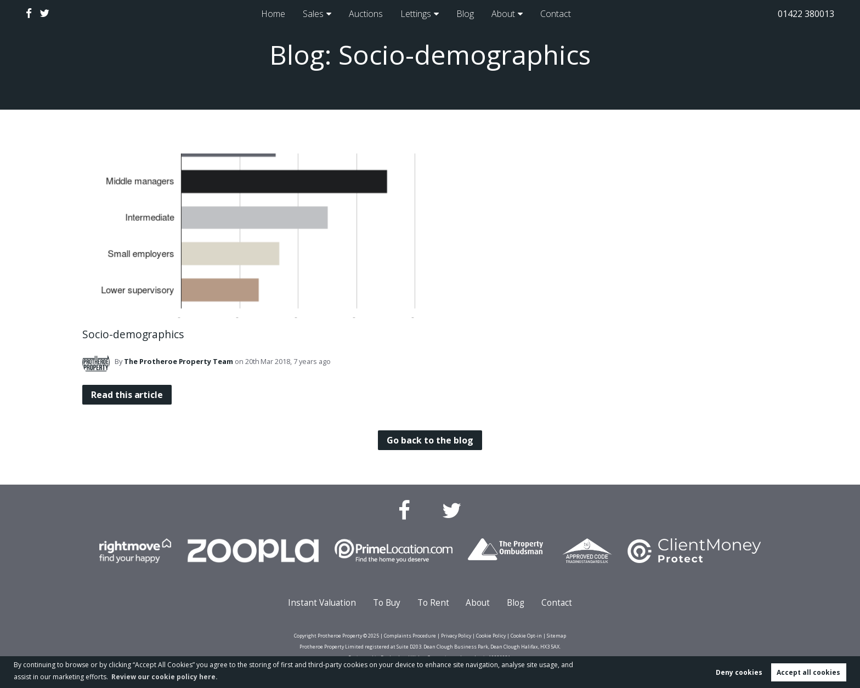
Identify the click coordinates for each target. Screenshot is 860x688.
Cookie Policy (491, 635)
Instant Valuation (322, 603)
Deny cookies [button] (739, 672)
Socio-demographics (133, 334)
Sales (309, 14)
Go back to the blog (430, 440)
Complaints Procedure (410, 635)
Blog (467, 14)
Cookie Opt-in (526, 635)
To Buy (386, 603)
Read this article (127, 395)
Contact (560, 14)
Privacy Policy (456, 635)
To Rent (433, 603)
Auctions (363, 14)
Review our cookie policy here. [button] (164, 676)
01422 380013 (806, 14)
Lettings (415, 14)
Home (268, 14)
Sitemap (556, 635)
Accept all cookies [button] (808, 672)
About (506, 14)
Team (178, 361)
